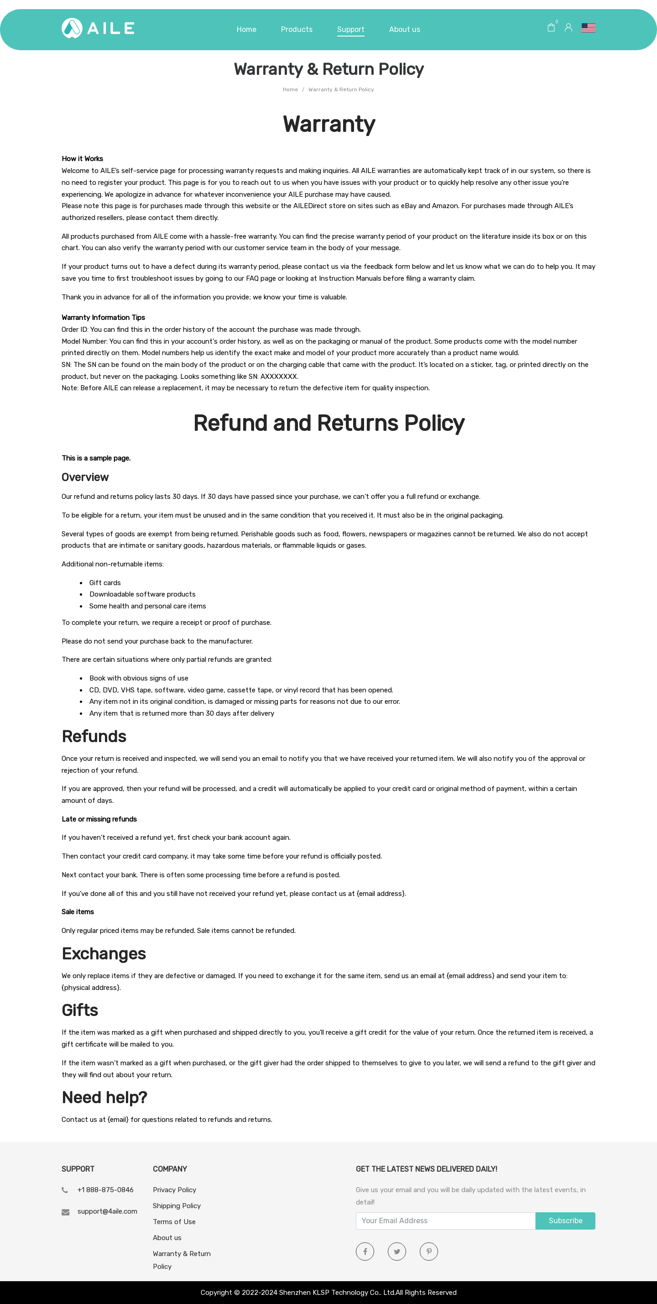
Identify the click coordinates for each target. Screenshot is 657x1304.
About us (167, 1238)
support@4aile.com (107, 1211)
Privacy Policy (174, 1190)
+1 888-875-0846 (106, 1190)
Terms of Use (174, 1222)
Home (290, 89)
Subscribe (566, 1220)
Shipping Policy (177, 1206)
